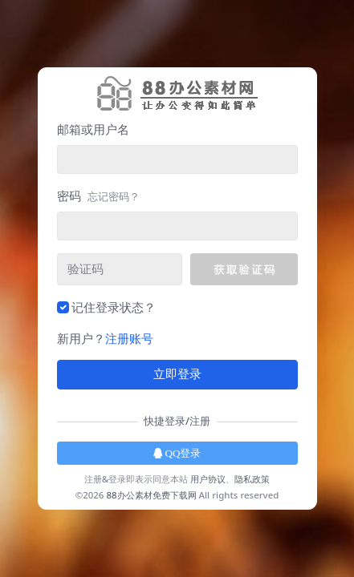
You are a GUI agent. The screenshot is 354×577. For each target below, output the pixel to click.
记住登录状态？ (113, 307)
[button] (243, 269)
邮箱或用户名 (93, 129)
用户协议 (208, 479)
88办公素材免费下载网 (151, 495)
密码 (98, 196)
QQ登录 (177, 453)
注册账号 (129, 338)
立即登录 (177, 374)
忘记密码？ (113, 196)
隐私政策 (252, 479)
